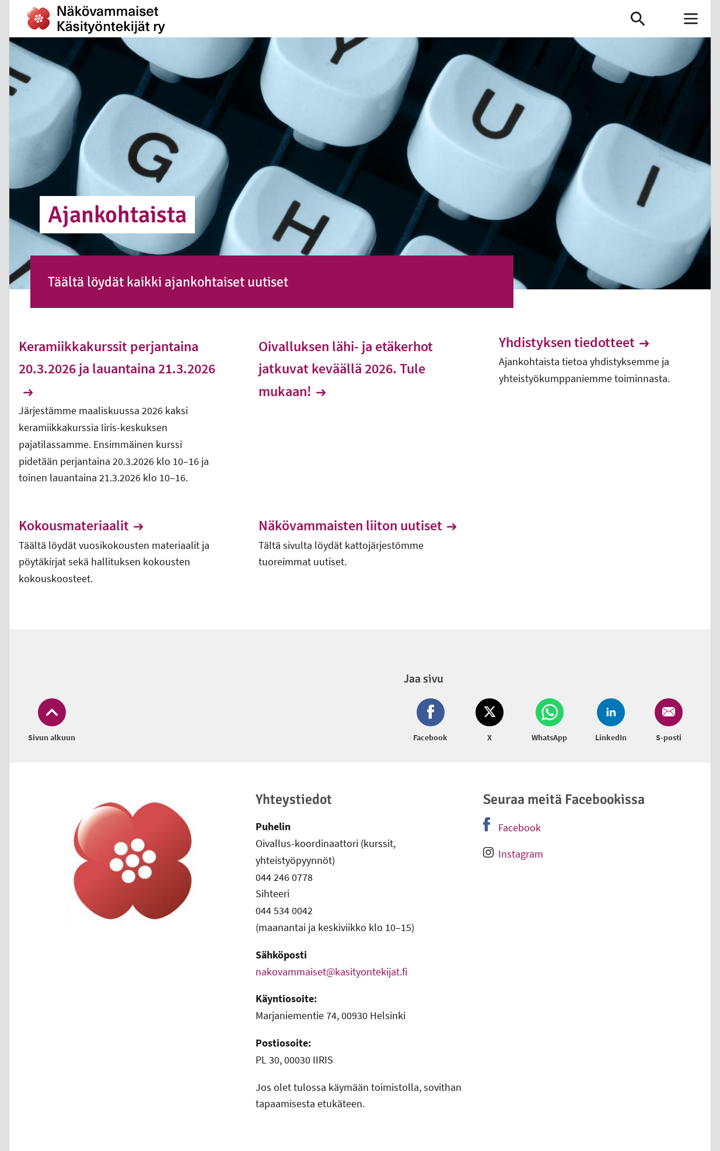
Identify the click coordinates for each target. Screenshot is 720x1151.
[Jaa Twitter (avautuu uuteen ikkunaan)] (489, 721)
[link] (303, 18)
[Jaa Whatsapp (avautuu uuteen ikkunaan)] (549, 721)
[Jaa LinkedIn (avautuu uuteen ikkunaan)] (610, 721)
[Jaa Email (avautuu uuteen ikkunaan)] (666, 721)
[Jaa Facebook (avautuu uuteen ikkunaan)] (432, 721)
